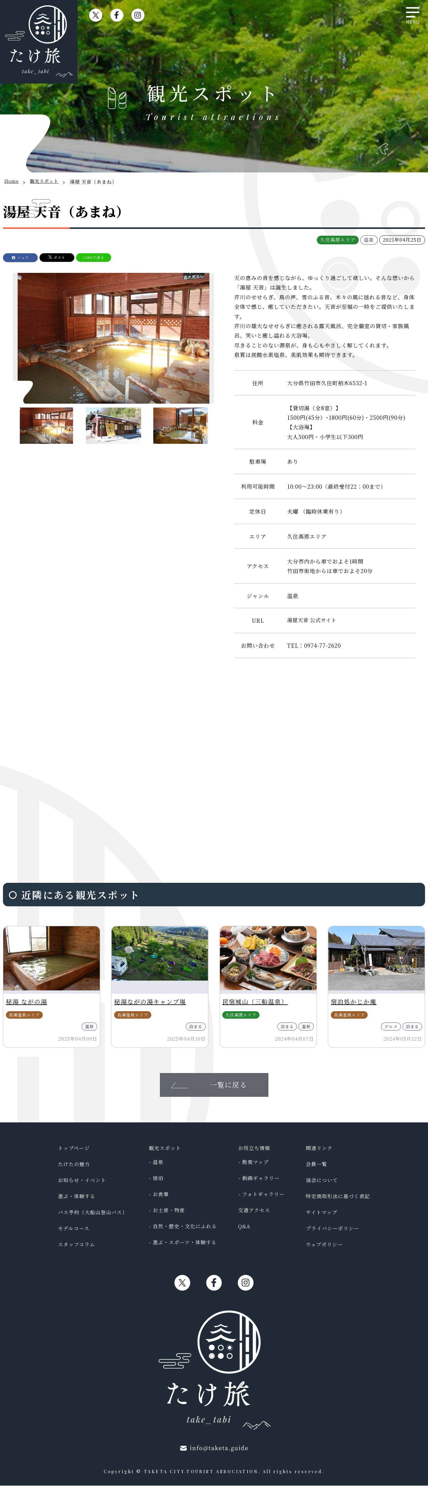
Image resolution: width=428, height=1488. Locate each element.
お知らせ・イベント (83, 1182)
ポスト (74, 257)
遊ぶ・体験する (77, 1198)
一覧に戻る (228, 1086)
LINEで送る (118, 257)
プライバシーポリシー (330, 1230)
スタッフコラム (77, 1247)
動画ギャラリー (260, 1180)
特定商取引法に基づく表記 (336, 1198)
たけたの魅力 (75, 1166)
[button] (201, 343)
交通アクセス (253, 1212)
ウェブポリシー (322, 1247)
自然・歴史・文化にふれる (186, 1228)
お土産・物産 (169, 1212)
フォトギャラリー (263, 1196)
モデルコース (74, 1230)
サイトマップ (319, 1214)
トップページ (74, 1150)
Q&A (243, 1228)
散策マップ (255, 1164)
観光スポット (46, 181)
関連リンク (316, 1150)
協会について (319, 1182)
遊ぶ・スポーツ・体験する (186, 1244)
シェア (28, 257)
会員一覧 (313, 1166)
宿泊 (157, 1180)
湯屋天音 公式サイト (313, 621)
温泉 (157, 1164)
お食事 (160, 1196)
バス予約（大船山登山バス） (94, 1214)
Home (12, 181)
